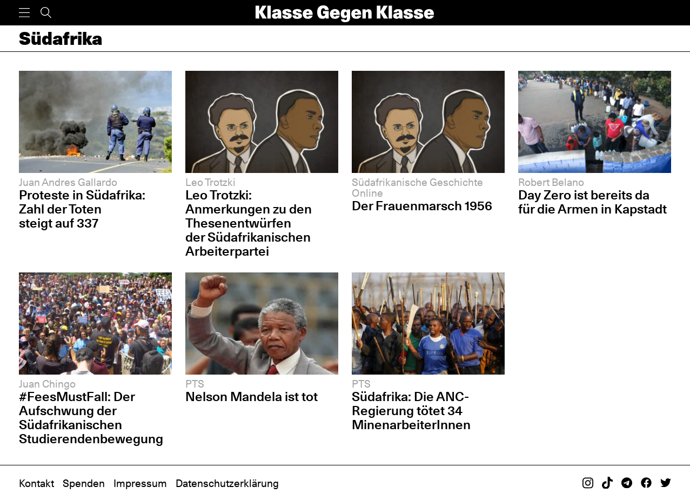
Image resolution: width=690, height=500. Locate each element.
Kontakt (36, 483)
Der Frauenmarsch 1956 (422, 206)
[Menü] (24, 12)
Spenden (84, 483)
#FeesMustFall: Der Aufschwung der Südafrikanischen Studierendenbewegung (91, 417)
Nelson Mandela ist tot (251, 396)
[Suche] (46, 12)
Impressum (140, 483)
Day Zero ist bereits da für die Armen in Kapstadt (592, 202)
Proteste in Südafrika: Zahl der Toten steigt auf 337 (82, 209)
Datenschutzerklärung (227, 483)
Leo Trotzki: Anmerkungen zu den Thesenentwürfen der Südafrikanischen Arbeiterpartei (248, 223)
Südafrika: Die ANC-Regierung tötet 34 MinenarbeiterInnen (411, 410)
